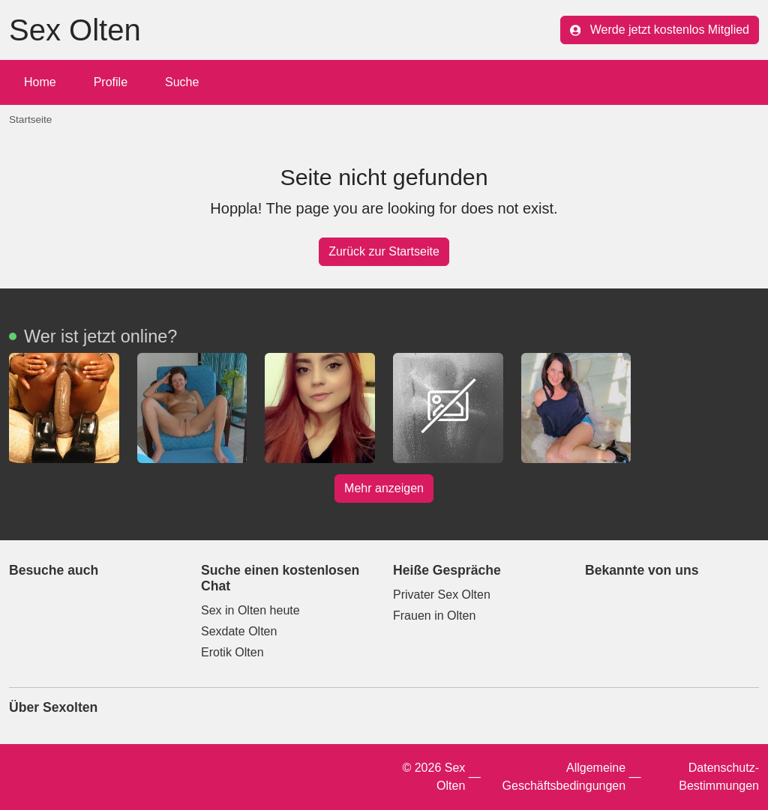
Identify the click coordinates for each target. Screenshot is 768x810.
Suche (182, 82)
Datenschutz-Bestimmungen (719, 776)
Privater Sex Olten (441, 594)
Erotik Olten (232, 652)
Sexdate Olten (239, 631)
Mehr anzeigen (384, 488)
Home (40, 82)
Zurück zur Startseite (384, 251)
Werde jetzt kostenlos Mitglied (659, 29)
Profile (111, 82)
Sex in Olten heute (250, 610)
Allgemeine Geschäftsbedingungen (564, 776)
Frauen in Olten (434, 615)
